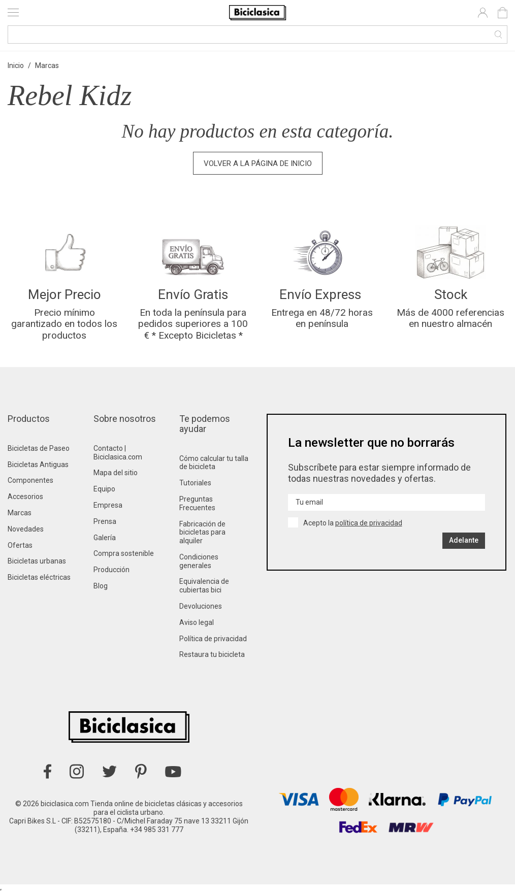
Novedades (26, 529)
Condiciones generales (198, 561)
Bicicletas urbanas (37, 561)
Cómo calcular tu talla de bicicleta (213, 462)
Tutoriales (195, 483)
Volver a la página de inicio (258, 163)
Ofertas (20, 545)
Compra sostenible (123, 553)
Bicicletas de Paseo (39, 448)
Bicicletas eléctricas (39, 577)
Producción (111, 570)
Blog (100, 586)
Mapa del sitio (115, 473)
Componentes (30, 480)
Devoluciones (200, 606)
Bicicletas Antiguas (38, 464)
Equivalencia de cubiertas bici (204, 585)
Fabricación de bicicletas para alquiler (202, 532)
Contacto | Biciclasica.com (117, 452)
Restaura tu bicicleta (212, 654)
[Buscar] (257, 34)
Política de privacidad (213, 639)
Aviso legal (196, 622)
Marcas (19, 513)
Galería (104, 538)
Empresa (107, 505)
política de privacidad (368, 523)
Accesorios (25, 496)
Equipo (104, 489)
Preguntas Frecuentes (197, 503)
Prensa (104, 521)
